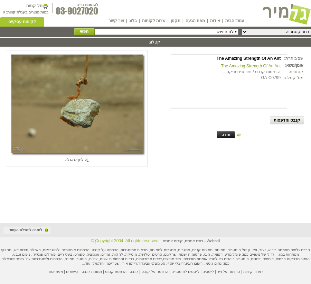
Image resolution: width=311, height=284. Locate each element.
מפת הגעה (195, 20)
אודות (215, 20)
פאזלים (35, 250)
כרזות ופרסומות (121, 259)
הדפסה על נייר (228, 271)
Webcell (213, 241)
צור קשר (116, 20)
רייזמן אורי (129, 263)
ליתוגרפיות (39, 259)
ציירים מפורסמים (149, 259)
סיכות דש (21, 250)
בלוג (133, 20)
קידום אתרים (173, 241)
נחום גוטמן (213, 263)
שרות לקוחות (154, 20)
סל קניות (34, 5)
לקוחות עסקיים (22, 21)
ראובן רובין (194, 263)
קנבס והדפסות (287, 120)
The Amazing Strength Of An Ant (251, 66)
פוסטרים (234, 250)
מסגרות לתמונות (163, 250)
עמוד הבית (234, 20)
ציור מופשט (172, 259)
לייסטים (208, 271)
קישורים (72, 271)
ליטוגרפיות (51, 250)
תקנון (175, 20)
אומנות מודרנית (195, 259)
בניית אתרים (194, 241)
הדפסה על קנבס (105, 250)
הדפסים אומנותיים (75, 250)
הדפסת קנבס (115, 271)
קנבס (134, 271)
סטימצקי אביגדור (151, 263)
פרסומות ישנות (190, 254)
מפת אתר (55, 271)
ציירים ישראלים (13, 259)
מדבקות (293, 259)
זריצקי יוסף (176, 263)
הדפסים (56, 259)
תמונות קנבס (92, 271)
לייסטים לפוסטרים (185, 271)
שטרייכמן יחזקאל (106, 263)
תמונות (220, 250)
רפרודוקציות (253, 271)
